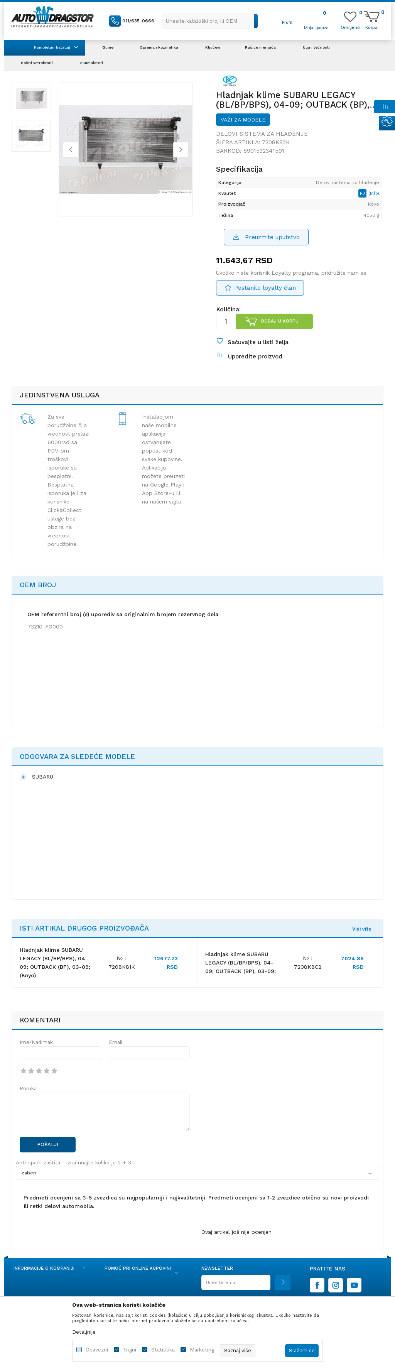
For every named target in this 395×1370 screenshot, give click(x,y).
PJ (363, 193)
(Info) (373, 193)
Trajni (129, 1350)
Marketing (202, 1350)
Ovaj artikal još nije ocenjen (236, 1232)
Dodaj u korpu (280, 321)
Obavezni (97, 1350)
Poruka (28, 1088)
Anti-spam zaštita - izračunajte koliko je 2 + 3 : (75, 1163)
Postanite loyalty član (265, 287)
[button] (210, 21)
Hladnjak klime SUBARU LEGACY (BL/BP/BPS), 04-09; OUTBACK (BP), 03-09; (240, 962)
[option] (31, 98)
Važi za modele (243, 120)
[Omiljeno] (350, 27)
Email (116, 1042)
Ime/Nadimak (36, 1042)
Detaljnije (84, 1332)
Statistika (163, 1350)
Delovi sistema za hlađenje (262, 133)
